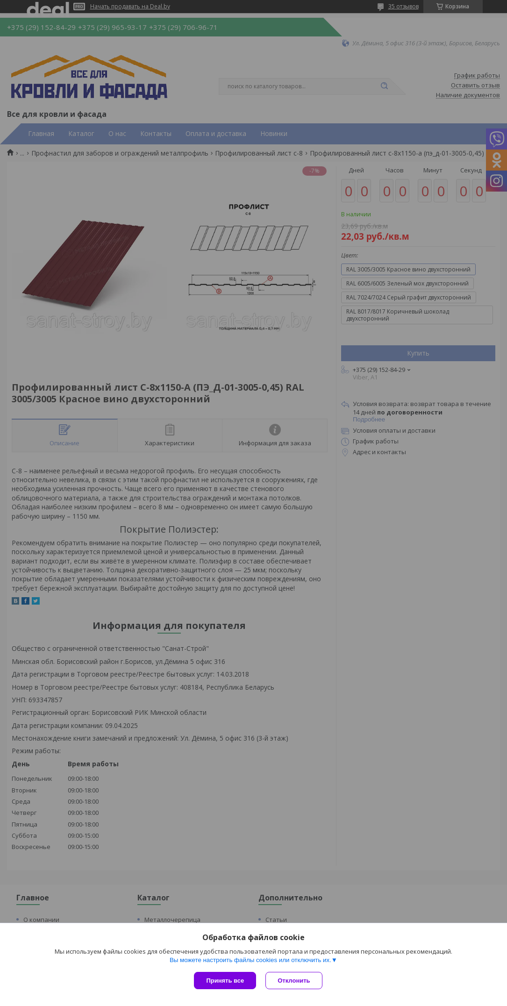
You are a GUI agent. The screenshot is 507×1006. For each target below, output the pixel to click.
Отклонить (294, 980)
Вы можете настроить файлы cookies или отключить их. (250, 959)
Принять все (225, 980)
